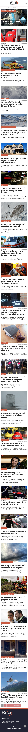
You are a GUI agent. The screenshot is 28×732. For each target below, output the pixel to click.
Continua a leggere (22, 43)
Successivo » (16, 705)
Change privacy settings (14, 728)
